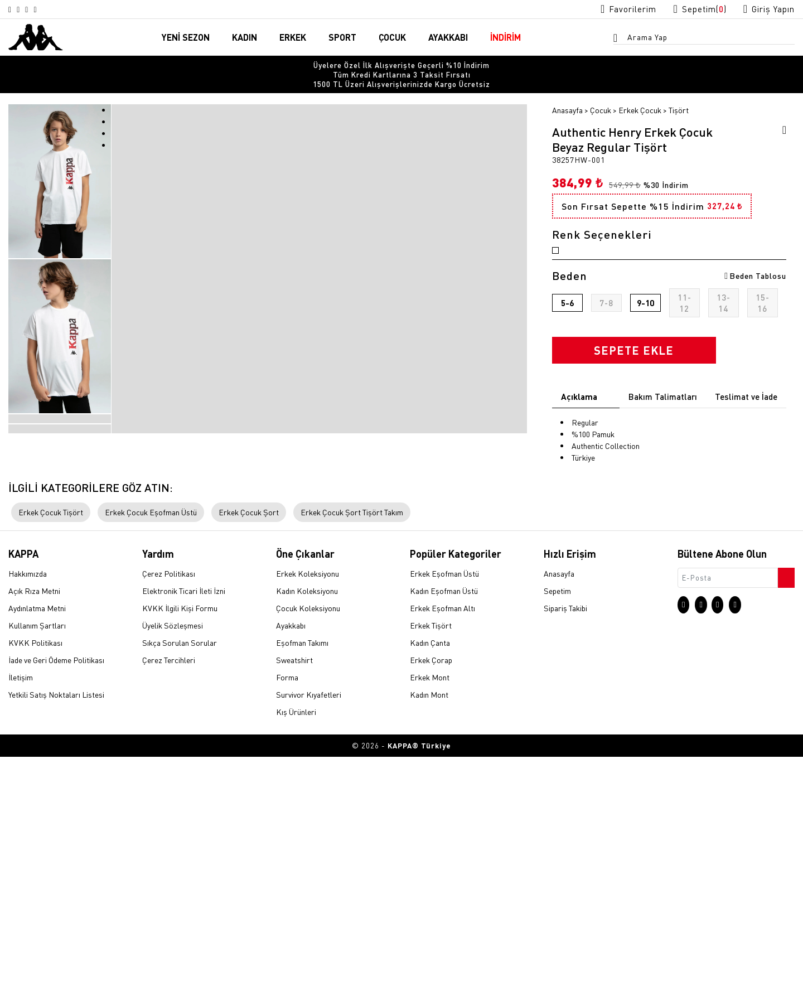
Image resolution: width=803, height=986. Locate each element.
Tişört (679, 93)
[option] (401, 66)
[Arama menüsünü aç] (619, 39)
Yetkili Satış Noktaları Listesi (56, 925)
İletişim (20, 908)
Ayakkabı (291, 856)
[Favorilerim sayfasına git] (610, 9)
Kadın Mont (429, 925)
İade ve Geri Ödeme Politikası (56, 891)
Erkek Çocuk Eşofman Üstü (151, 742)
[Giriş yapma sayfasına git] (765, 9)
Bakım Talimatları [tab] (662, 428)
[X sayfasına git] (26, 9)
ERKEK (292, 38)
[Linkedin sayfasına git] (52, 9)
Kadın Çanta (430, 873)
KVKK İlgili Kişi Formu (179, 839)
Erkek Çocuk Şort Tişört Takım (352, 742)
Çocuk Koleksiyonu (308, 839)
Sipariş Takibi (565, 839)
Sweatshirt (294, 891)
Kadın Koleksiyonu (307, 821)
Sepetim (557, 821)
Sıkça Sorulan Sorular (179, 873)
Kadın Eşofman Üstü (444, 821)
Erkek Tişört (431, 856)
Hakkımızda (27, 804)
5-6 (567, 335)
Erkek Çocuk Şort (249, 742)
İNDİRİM (505, 38)
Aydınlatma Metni (37, 839)
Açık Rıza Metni (34, 821)
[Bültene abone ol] (785, 805)
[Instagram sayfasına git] (12, 9)
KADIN (244, 38)
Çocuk (600, 93)
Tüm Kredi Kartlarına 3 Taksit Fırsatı (402, 66)
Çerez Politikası (168, 804)
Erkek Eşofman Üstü (444, 804)
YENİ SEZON (186, 38)
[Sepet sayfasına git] (689, 9)
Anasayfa (567, 93)
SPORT (342, 38)
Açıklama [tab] (579, 428)
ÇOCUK (392, 38)
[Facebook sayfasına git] (39, 9)
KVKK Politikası (35, 873)
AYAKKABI (448, 38)
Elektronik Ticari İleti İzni (183, 821)
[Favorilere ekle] (780, 115)
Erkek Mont (429, 908)
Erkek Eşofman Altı (442, 839)
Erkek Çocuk (639, 93)
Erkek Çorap (431, 891)
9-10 (645, 335)
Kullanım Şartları (37, 856)
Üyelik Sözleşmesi (172, 856)
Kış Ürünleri (296, 942)
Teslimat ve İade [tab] (746, 428)
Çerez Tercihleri (168, 891)
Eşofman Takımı (302, 873)
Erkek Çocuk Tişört (50, 742)
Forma (287, 908)
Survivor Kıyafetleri (308, 925)
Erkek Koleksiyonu (307, 804)
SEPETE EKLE (634, 382)
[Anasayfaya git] (35, 37)
